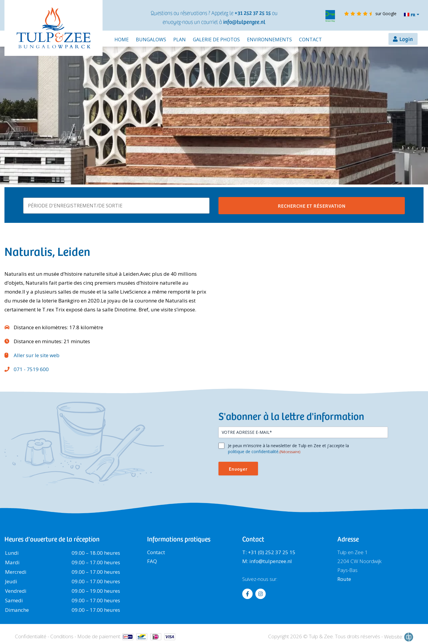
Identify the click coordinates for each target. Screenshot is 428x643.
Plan (179, 39)
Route (344, 579)
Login (406, 39)
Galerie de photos (216, 39)
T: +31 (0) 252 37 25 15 (268, 552)
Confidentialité (30, 636)
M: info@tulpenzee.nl (267, 561)
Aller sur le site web (36, 355)
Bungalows (151, 39)
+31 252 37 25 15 (253, 13)
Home (121, 39)
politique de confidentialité (253, 451)
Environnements (269, 39)
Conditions (61, 636)
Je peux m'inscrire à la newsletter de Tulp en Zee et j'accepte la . (288, 449)
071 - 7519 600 (31, 369)
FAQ (152, 561)
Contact (310, 39)
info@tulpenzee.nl (244, 22)
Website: (398, 637)
